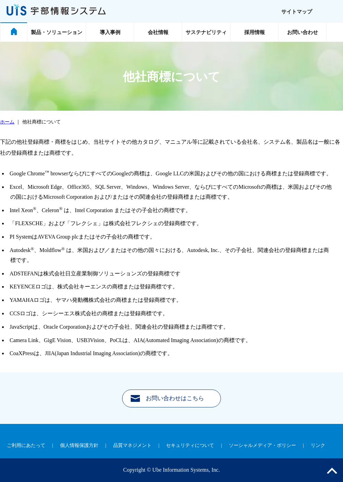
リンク (318, 445)
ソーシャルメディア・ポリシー (262, 445)
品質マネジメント (132, 445)
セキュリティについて (190, 445)
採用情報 (254, 32)
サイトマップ (296, 11)
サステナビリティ (206, 32)
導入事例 (110, 32)
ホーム (7, 121)
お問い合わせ (302, 32)
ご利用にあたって (26, 445)
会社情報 (158, 32)
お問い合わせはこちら (175, 398)
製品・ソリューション (56, 32)
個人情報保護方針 (79, 445)
